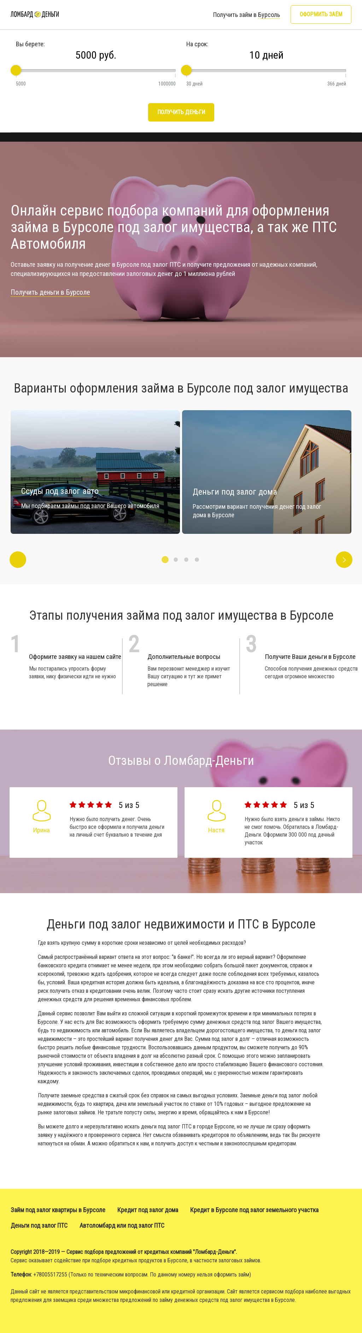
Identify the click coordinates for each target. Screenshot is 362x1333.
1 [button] (165, 559)
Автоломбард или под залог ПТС (122, 1225)
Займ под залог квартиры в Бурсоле (58, 1210)
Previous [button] (18, 560)
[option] (266, 472)
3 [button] (186, 559)
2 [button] (175, 559)
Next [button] (344, 560)
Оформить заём (321, 14)
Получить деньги (181, 112)
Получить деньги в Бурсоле (50, 292)
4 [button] (196, 559)
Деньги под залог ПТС (39, 1225)
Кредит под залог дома (147, 1210)
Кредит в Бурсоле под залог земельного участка (254, 1210)
